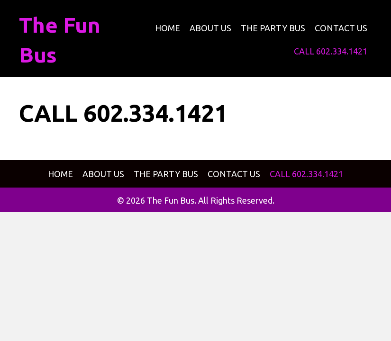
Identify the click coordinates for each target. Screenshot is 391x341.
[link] (167, 28)
